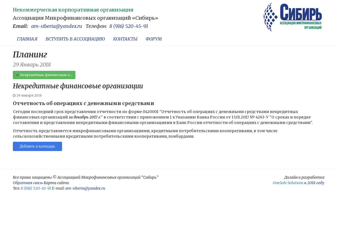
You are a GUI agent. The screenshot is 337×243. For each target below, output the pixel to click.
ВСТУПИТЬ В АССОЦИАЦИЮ (75, 39)
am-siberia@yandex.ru (56, 26)
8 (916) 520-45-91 (128, 26)
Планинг (30, 54)
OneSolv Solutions (288, 182)
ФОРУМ (154, 39)
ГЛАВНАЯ (27, 39)
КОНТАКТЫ (125, 39)
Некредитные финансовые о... (44, 75)
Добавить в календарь (37, 146)
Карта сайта (56, 182)
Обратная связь (28, 182)
